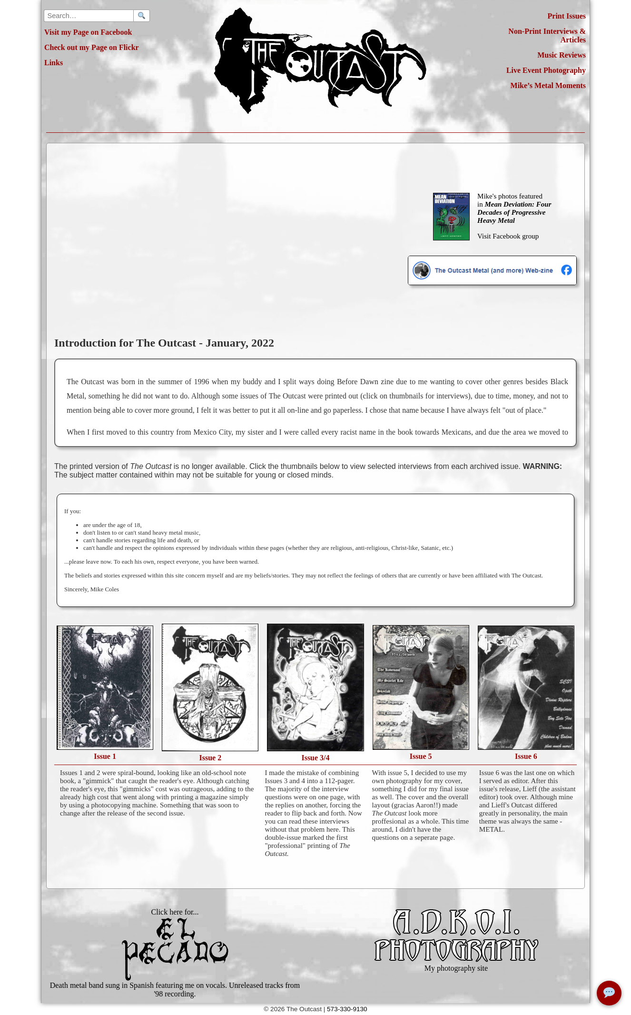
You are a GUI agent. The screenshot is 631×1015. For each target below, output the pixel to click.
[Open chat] (609, 993)
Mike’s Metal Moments (548, 85)
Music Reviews (561, 55)
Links (53, 63)
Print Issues (567, 16)
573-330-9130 (347, 1009)
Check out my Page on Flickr (91, 47)
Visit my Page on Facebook (88, 32)
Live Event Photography (546, 70)
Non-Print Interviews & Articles (547, 35)
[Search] (141, 16)
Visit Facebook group (508, 236)
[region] (321, 402)
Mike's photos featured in (514, 208)
